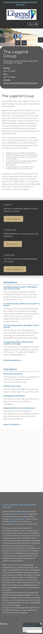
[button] (33, 24)
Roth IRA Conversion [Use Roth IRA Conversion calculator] (13, 374)
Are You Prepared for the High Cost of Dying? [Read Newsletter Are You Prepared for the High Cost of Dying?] (21, 326)
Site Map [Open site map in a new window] (3, 624)
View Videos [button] (12, 219)
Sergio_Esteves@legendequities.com (20, 83)
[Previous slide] (2, 40)
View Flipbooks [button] (13, 269)
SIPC (17, 521)
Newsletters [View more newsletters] (10, 282)
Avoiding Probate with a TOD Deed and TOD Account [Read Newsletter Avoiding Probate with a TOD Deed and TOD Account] (20, 288)
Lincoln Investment (20, 514)
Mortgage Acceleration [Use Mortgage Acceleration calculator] (14, 396)
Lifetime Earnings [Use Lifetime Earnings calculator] (11, 386)
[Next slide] (40, 40)
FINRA (12, 521)
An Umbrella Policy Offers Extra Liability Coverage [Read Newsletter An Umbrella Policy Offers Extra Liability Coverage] (18, 343)
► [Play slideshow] (18, 43)
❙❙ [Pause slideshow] (24, 43)
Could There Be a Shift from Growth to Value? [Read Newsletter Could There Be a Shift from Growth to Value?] (21, 305)
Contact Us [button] (11, 244)
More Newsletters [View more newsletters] (12, 360)
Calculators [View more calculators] (10, 369)
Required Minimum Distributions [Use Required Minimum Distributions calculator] (19, 408)
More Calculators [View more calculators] (12, 424)
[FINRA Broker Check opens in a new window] (32, 627)
